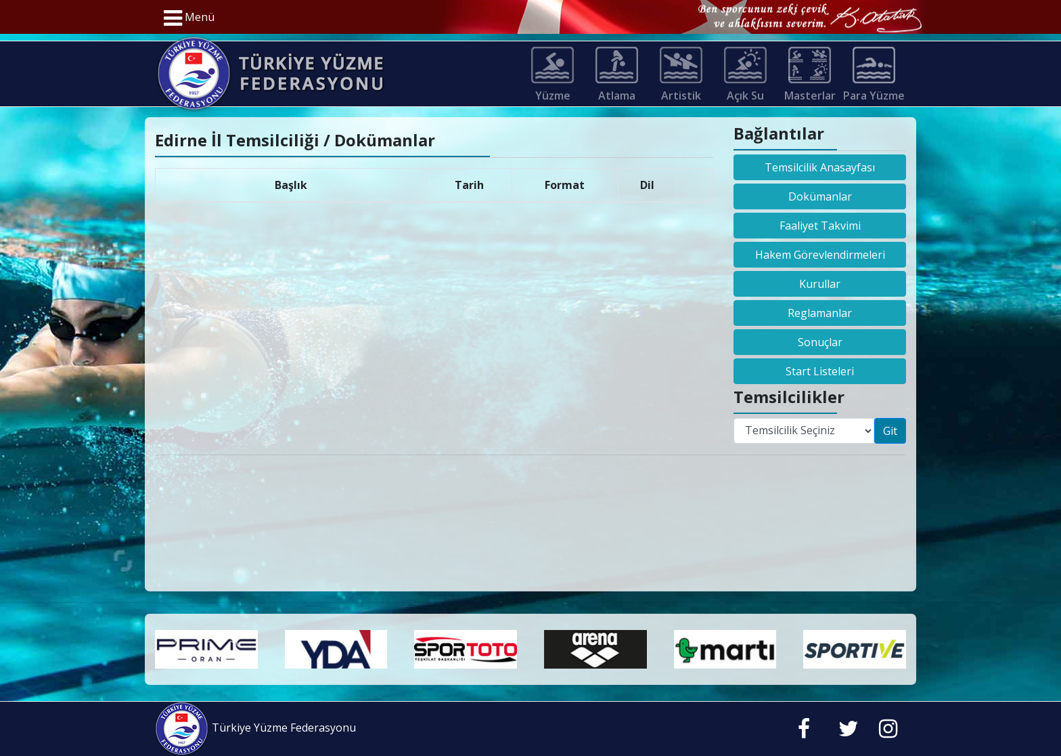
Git (890, 430)
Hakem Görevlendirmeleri (820, 254)
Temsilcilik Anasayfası (820, 167)
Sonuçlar (820, 342)
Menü (189, 18)
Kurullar (819, 283)
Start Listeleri (820, 371)
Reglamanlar (820, 313)
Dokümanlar (820, 196)
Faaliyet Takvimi (820, 225)
